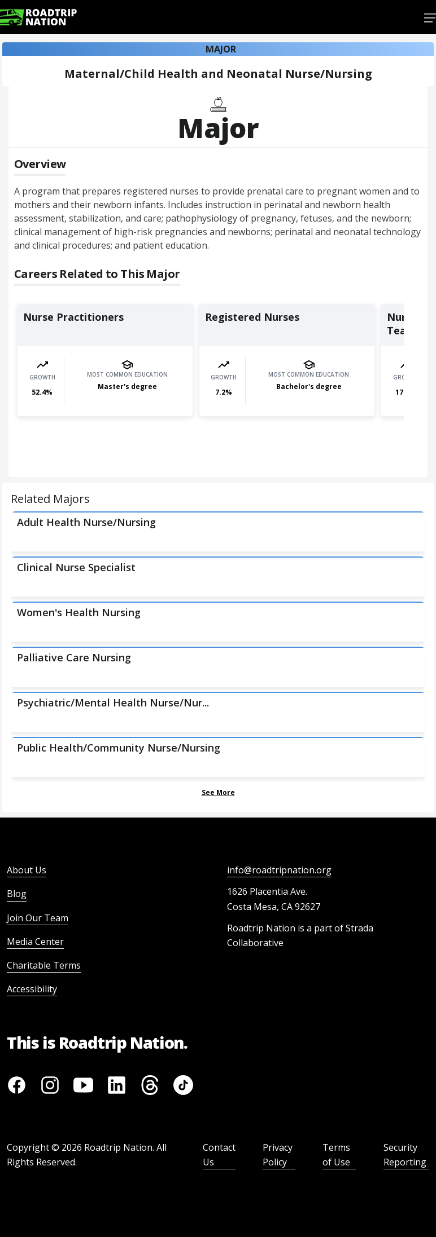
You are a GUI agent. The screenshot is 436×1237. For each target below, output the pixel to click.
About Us (26, 870)
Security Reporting (404, 1154)
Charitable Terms (44, 965)
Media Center (35, 941)
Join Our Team (37, 918)
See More (218, 792)
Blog (17, 893)
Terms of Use (336, 1154)
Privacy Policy (278, 1154)
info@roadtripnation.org (279, 870)
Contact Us (219, 1154)
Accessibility (32, 989)
